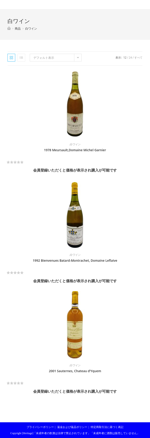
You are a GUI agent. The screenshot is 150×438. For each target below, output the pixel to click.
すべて (138, 57)
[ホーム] (9, 28)
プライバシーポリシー (40, 427)
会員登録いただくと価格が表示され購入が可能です (75, 170)
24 (130, 57)
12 (125, 57)
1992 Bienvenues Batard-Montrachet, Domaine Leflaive (75, 260)
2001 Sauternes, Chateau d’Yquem (75, 371)
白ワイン (31, 28)
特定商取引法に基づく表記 (107, 427)
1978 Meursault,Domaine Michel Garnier (75, 150)
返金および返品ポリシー (72, 427)
